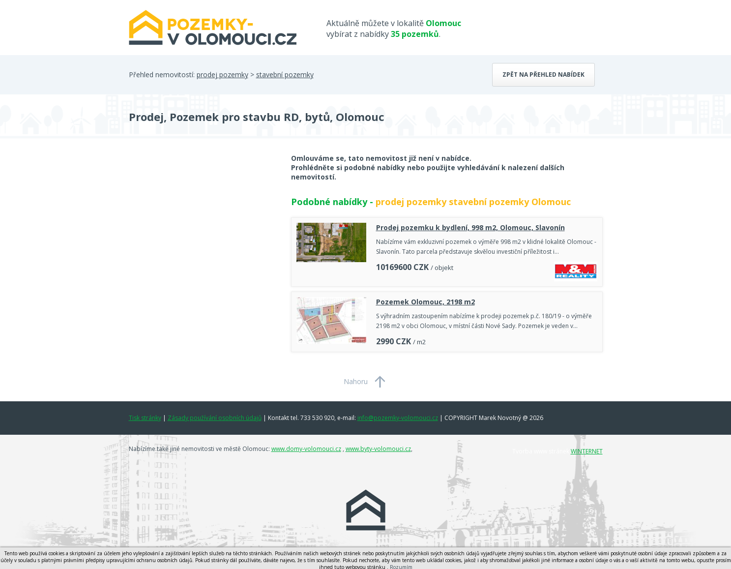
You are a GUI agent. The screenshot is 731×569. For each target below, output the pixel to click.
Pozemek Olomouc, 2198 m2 (425, 301)
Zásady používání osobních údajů (215, 418)
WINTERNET (587, 451)
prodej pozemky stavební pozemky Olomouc (473, 202)
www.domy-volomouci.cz (306, 449)
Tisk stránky (145, 418)
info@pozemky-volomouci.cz (397, 418)
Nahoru (356, 381)
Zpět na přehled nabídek (543, 74)
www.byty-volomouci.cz (378, 449)
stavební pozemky (285, 74)
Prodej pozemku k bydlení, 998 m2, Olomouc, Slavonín (470, 227)
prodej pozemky (222, 74)
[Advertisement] (202, 232)
